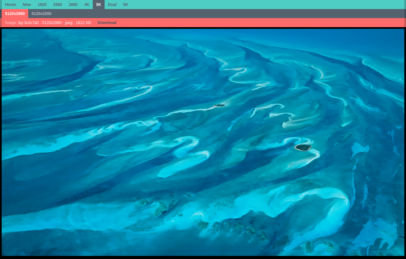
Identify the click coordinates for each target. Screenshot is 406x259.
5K (98, 4)
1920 (42, 4)
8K (125, 4)
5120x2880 (15, 13)
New (27, 4)
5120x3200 (41, 13)
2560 (57, 4)
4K (86, 4)
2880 (73, 4)
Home (10, 4)
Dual (112, 4)
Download (107, 22)
